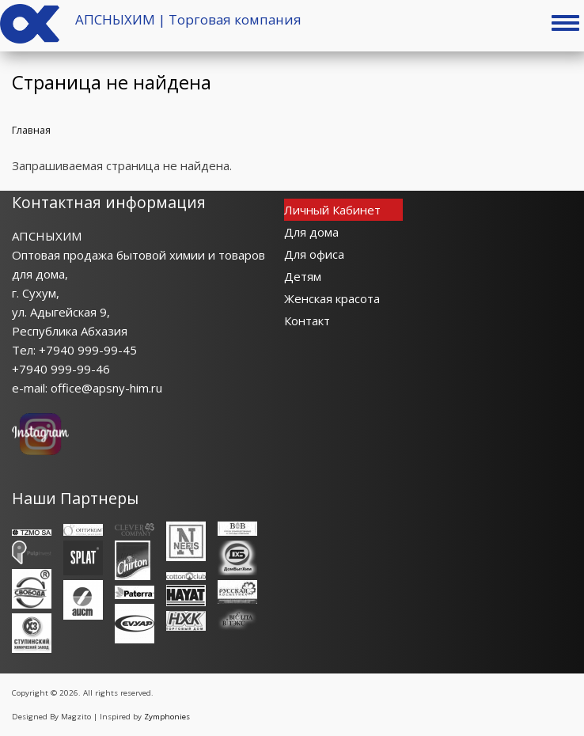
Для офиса (314, 254)
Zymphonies (167, 716)
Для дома (311, 232)
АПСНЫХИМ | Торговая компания (188, 19)
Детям (302, 276)
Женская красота (332, 298)
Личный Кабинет (332, 210)
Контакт (307, 320)
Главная (31, 130)
